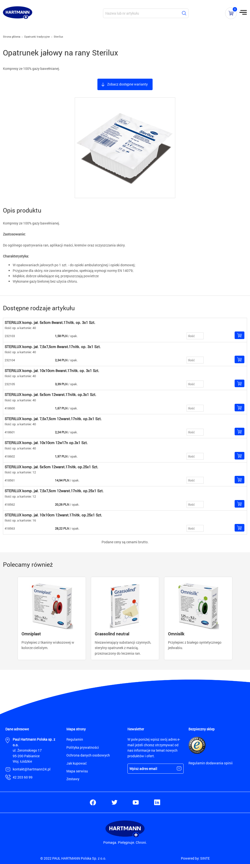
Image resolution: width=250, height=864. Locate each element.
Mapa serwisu (77, 771)
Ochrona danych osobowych (88, 755)
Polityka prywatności (82, 747)
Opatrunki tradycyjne (37, 36)
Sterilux (58, 36)
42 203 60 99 (22, 777)
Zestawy (72, 779)
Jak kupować (76, 763)
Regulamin (74, 739)
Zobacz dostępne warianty (127, 84)
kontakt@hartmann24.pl (32, 769)
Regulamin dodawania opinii (210, 763)
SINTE (205, 858)
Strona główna (11, 36)
